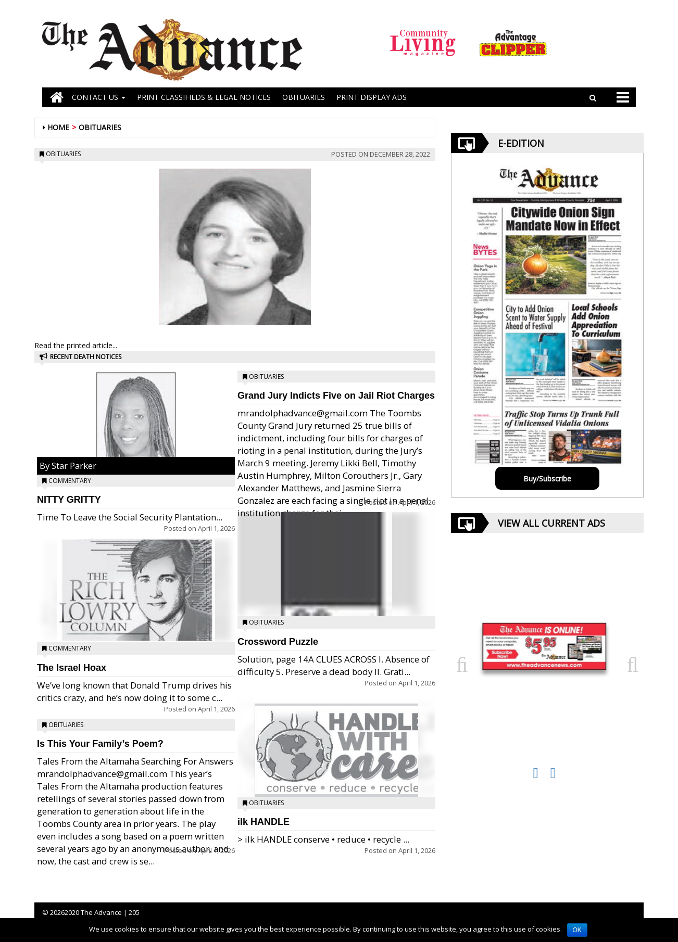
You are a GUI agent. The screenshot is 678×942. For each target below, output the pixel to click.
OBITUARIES (303, 97)
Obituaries (100, 127)
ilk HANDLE (263, 822)
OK (577, 930)
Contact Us (98, 97)
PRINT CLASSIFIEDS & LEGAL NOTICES (204, 97)
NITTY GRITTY (69, 499)
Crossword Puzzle (277, 642)
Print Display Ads (371, 97)
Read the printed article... (75, 345)
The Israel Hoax (71, 668)
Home (58, 127)
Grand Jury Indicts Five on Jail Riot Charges (336, 395)
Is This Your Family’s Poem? (100, 744)
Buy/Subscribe (547, 478)
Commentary (69, 480)
